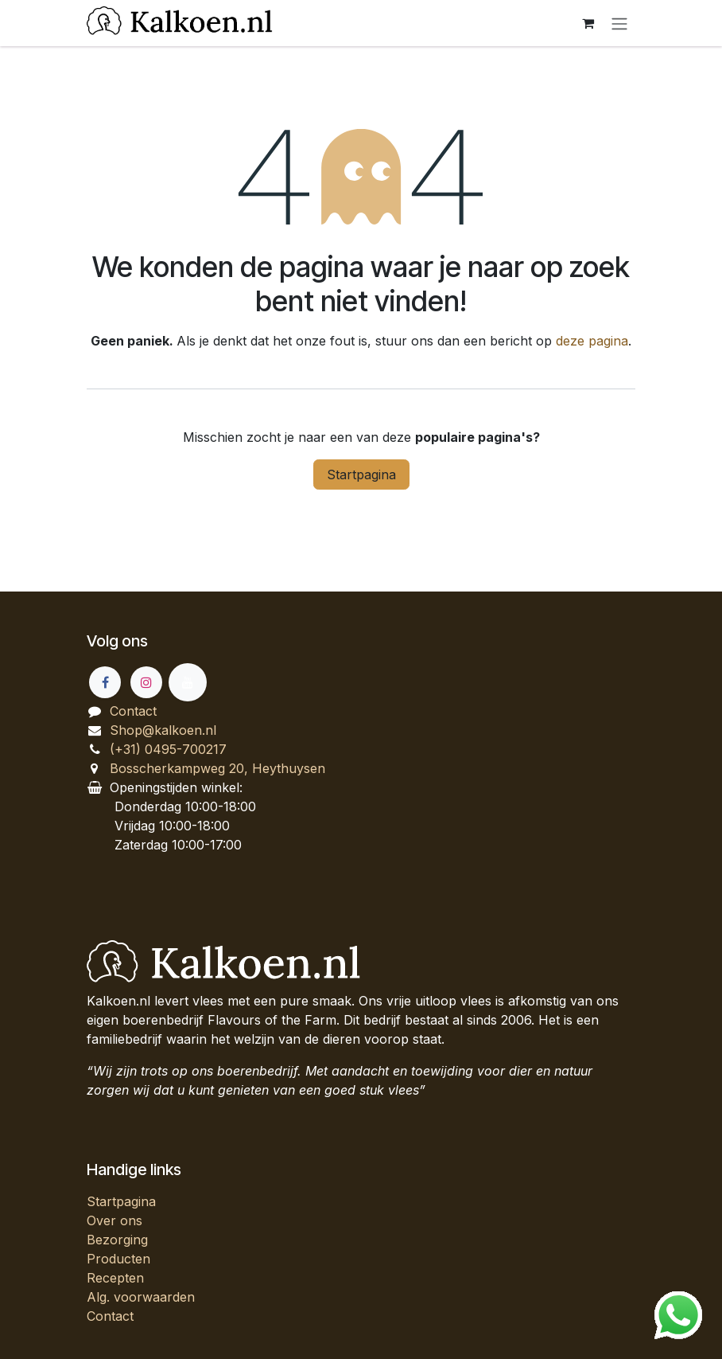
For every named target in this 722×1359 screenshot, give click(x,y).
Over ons (114, 1220)
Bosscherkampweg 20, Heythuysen (217, 768)
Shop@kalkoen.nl (163, 730)
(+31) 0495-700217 (168, 749)
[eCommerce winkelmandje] (588, 23)
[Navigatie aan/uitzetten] (619, 23)
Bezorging (117, 1240)
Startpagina (361, 474)
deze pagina (592, 341)
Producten (118, 1259)
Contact (133, 711)
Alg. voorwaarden (141, 1297)
